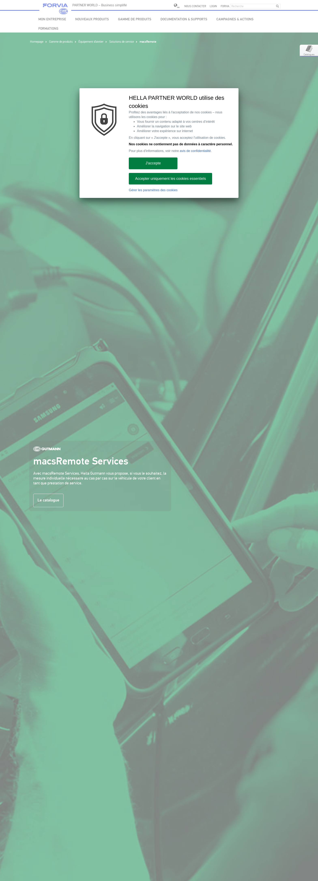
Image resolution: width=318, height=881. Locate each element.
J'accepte (153, 163)
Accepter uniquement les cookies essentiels (170, 179)
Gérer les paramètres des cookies (153, 190)
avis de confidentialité (195, 151)
